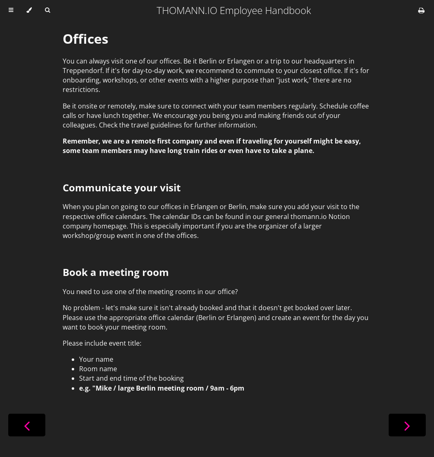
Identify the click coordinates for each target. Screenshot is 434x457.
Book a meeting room (116, 272)
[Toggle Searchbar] (47, 10)
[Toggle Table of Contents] (11, 10)
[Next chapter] (407, 425)
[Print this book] (421, 10)
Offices (85, 38)
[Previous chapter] (26, 425)
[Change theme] (29, 10)
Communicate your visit (122, 187)
